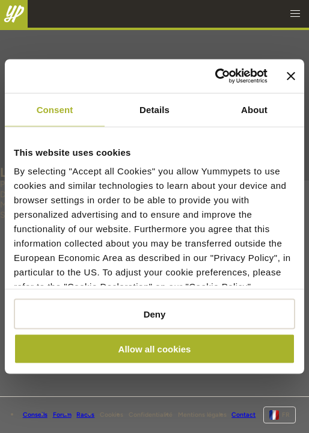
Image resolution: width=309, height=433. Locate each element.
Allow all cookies (154, 349)
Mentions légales (202, 415)
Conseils (35, 415)
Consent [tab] (55, 109)
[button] (295, 14)
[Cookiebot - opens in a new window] (215, 76)
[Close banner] (291, 76)
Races (85, 415)
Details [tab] (154, 109)
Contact (243, 415)
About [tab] (254, 109)
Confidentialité (151, 415)
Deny (155, 314)
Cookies (111, 415)
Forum (62, 415)
